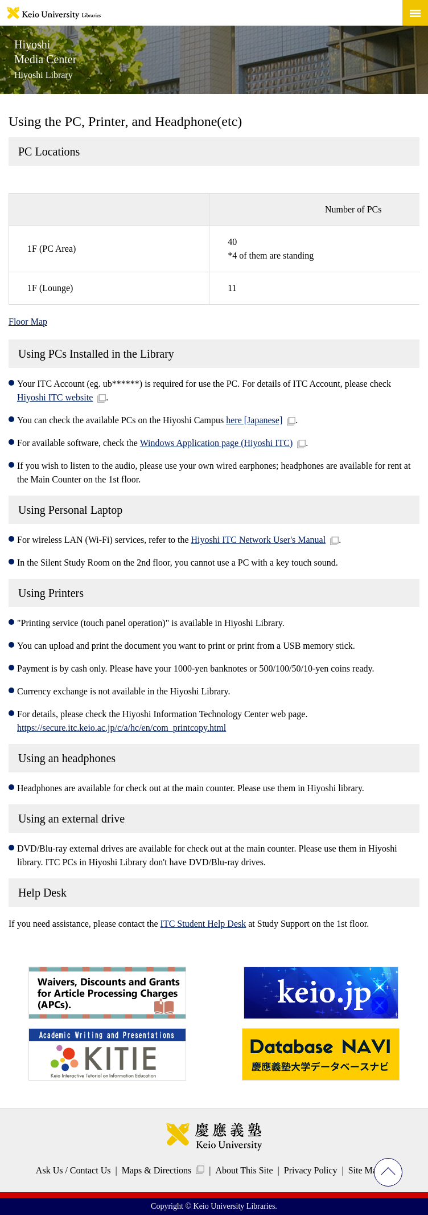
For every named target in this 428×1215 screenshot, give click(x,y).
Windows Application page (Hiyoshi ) (216, 443)
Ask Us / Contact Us (73, 1170)
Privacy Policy (311, 1170)
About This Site (244, 1170)
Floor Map (28, 321)
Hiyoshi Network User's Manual (258, 540)
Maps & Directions (157, 1170)
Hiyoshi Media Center (45, 59)
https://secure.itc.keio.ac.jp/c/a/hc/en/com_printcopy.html (121, 728)
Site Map (364, 1170)
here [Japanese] (254, 420)
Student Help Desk (203, 923)
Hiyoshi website (55, 397)
